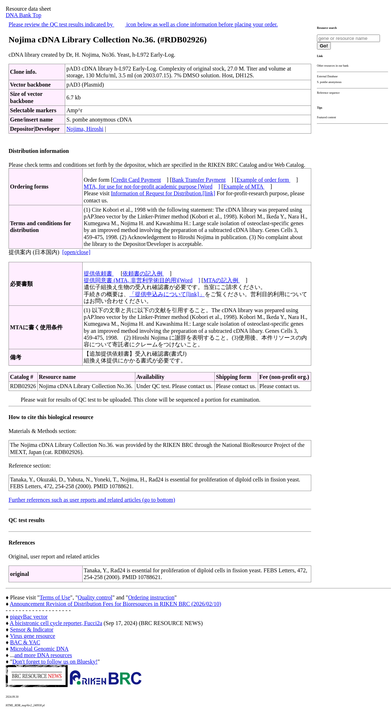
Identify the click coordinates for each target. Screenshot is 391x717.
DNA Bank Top (23, 15)
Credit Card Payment (137, 180)
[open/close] (76, 252)
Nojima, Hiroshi (84, 129)
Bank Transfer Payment (199, 180)
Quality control (95, 597)
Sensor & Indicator (31, 629)
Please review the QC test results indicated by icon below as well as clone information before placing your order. (143, 24)
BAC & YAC (25, 642)
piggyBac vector (28, 617)
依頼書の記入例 (143, 273)
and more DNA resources (43, 655)
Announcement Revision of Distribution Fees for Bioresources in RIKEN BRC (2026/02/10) (115, 604)
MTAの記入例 (221, 280)
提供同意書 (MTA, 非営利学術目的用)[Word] (142, 280)
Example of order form (263, 180)
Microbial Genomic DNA (39, 649)
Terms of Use (55, 597)
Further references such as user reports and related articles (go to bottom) (92, 500)
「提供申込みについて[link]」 (167, 294)
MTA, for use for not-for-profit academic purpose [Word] (152, 187)
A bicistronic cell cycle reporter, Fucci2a (56, 623)
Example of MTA (244, 187)
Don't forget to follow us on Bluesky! (55, 662)
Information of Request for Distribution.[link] (163, 193)
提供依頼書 (99, 273)
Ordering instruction (151, 597)
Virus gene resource (32, 636)
